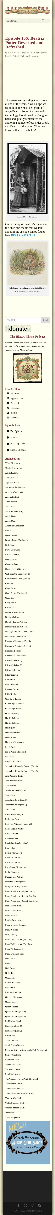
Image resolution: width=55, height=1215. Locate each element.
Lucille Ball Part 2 (13, 862)
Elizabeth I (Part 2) (13, 665)
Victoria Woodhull (13, 1098)
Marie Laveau (11, 915)
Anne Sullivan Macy (14, 511)
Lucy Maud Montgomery (16, 867)
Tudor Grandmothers (14, 1088)
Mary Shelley (11, 934)
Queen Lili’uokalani (14, 997)
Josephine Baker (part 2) (16, 805)
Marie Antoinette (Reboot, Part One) (21, 896)
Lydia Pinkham (12, 872)
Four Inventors (11, 684)
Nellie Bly (9, 973)
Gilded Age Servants (14, 708)
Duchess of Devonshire (15, 636)
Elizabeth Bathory (13, 651)
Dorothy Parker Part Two (16, 627)
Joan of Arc (10, 795)
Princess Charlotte (13, 992)
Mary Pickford (11, 930)
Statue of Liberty (12, 1069)
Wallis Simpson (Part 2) (15, 1108)
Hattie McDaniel (12, 732)
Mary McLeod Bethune (15, 925)
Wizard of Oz (11, 1112)
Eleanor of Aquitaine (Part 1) (18, 641)
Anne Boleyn (11, 502)
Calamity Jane (11, 564)
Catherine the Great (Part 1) (17, 574)
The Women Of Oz (13, 1084)
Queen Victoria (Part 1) (15, 1011)
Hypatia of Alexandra (14, 742)
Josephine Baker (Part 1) (16, 800)
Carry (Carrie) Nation (14, 569)
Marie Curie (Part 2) (14, 910)
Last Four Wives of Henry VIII (19, 824)
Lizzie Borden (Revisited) (16, 843)
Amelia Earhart (12, 497)
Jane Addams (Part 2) (14, 780)
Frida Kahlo (10, 694)
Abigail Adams (11, 473)
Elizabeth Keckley (13, 670)
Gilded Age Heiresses (14, 704)
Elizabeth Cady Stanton (15, 655)
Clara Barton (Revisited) (16, 593)
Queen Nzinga (11, 1007)
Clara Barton (11, 588)
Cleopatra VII (11, 603)
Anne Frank (10, 506)
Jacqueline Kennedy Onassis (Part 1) (21, 766)
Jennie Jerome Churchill (16, 790)
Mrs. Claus (10, 958)
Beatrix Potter (11, 535)
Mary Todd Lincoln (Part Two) (18, 944)
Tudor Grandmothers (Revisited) (19, 1093)
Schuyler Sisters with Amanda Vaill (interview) (26, 1050)
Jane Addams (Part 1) (14, 776)
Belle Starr (10, 545)
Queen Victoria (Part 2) (15, 1016)
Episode (16, 56)
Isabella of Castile (13, 761)
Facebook (15, 403)
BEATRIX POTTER (23, 235)
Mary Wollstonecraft (14, 949)
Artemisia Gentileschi (14, 526)
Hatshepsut (10, 728)
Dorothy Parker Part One (16, 622)
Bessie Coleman (12, 554)
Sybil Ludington (12, 1074)
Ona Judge (10, 978)
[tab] (27, 431)
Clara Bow (10, 598)
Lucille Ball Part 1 (13, 857)
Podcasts (24, 56)
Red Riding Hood (13, 1021)
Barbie (8, 530)
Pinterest (14, 417)
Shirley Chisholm (13, 1055)
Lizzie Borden (11, 838)
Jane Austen (10, 785)
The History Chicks (16, 52)
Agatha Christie (12, 482)
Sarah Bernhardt (12, 1040)
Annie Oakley (11, 516)
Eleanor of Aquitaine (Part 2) (18, 646)
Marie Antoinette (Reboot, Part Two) (21, 901)
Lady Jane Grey (12, 819)
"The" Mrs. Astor (13, 463)
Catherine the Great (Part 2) (17, 578)
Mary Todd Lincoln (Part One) (18, 939)
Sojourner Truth (12, 1059)
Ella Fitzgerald (11, 675)
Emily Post (10, 679)
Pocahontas (10, 987)
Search (45, 320)
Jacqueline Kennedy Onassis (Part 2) (21, 771)
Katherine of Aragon (14, 814)
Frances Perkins (12, 689)
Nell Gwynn (10, 968)
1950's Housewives (13, 468)
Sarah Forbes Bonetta (14, 1045)
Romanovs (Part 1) (13, 1026)
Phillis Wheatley (12, 983)
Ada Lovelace (11, 477)
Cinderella (9, 583)
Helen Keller (11, 737)
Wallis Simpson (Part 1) (15, 1103)
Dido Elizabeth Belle (14, 612)
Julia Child (10, 809)
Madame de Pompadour (15, 881)
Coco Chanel (11, 607)
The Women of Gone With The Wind (21, 1079)
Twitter (14, 413)
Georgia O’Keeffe (13, 699)
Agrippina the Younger (15, 487)
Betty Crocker (11, 559)
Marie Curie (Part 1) (14, 906)
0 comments (34, 56)
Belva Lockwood (12, 550)
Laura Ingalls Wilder (14, 829)
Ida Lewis (9, 756)
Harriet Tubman (12, 718)
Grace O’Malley (12, 713)
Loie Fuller (10, 848)
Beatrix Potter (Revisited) (16, 540)
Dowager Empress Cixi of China (19, 631)
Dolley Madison (12, 617)
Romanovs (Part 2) (13, 1031)
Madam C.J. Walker (14, 877)
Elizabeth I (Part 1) (13, 660)
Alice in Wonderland (14, 492)
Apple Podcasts (17, 398)
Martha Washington (14, 920)
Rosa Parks (10, 1035)
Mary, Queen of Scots (14, 954)
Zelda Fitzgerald (12, 1117)
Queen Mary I (11, 1002)
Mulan (8, 963)
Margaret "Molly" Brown (16, 886)
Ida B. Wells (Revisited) (15, 752)
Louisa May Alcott (13, 853)
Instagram (15, 408)
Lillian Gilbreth (12, 833)
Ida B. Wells (10, 747)
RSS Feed (15, 393)
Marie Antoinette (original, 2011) (19, 891)
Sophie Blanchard (13, 1064)
